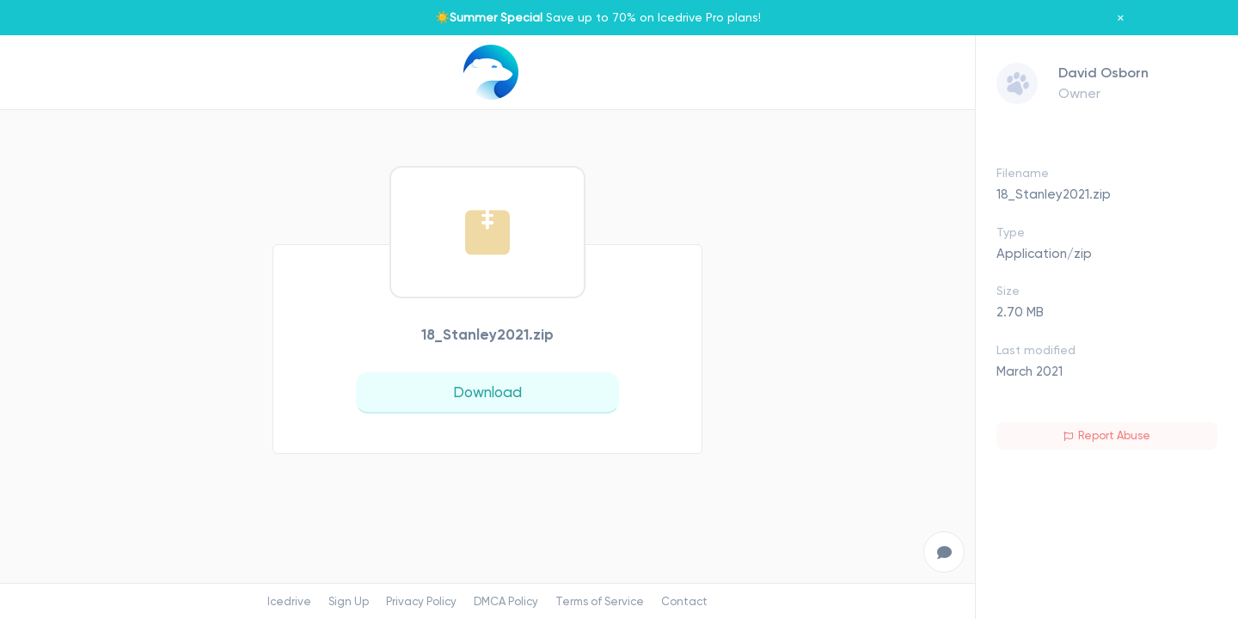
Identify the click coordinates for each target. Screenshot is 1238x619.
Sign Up (348, 601)
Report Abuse (1106, 435)
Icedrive (289, 601)
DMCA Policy (506, 601)
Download (487, 392)
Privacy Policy (421, 601)
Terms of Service (599, 601)
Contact (684, 601)
